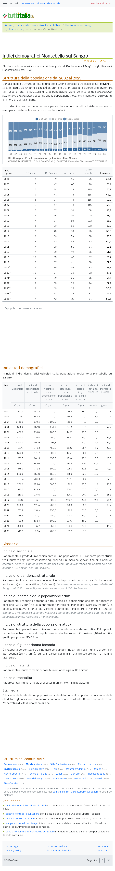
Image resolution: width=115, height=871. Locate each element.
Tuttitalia (15, 3)
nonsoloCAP (27, 3)
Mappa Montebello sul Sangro (22, 823)
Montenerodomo (78, 768)
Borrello (78, 773)
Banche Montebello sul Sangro (22, 813)
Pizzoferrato (14, 783)
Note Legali (12, 846)
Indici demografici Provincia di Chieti (26, 805)
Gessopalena (14, 778)
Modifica (90, 61)
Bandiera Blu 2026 (101, 3)
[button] (102, 860)
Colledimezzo (39, 768)
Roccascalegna (99, 773)
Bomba (100, 768)
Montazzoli (83, 778)
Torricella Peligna (40, 773)
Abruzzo (30, 25)
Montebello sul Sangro (79, 25)
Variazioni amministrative (57, 850)
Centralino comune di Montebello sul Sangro (30, 831)
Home (8, 25)
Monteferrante (15, 773)
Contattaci (103, 850)
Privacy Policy (13, 850)
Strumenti (103, 846)
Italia (19, 25)
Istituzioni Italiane (57, 846)
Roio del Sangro (38, 778)
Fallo (58, 768)
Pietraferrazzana (90, 764)
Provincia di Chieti (50, 25)
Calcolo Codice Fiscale (48, 3)
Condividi (106, 61)
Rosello (102, 778)
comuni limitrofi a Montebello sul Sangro (76, 791)
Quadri (61, 773)
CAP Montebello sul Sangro (21, 818)
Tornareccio (62, 778)
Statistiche (15, 29)
